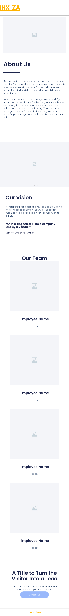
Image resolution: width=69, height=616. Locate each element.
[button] (34, 185)
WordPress (35, 612)
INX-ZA (10, 7)
